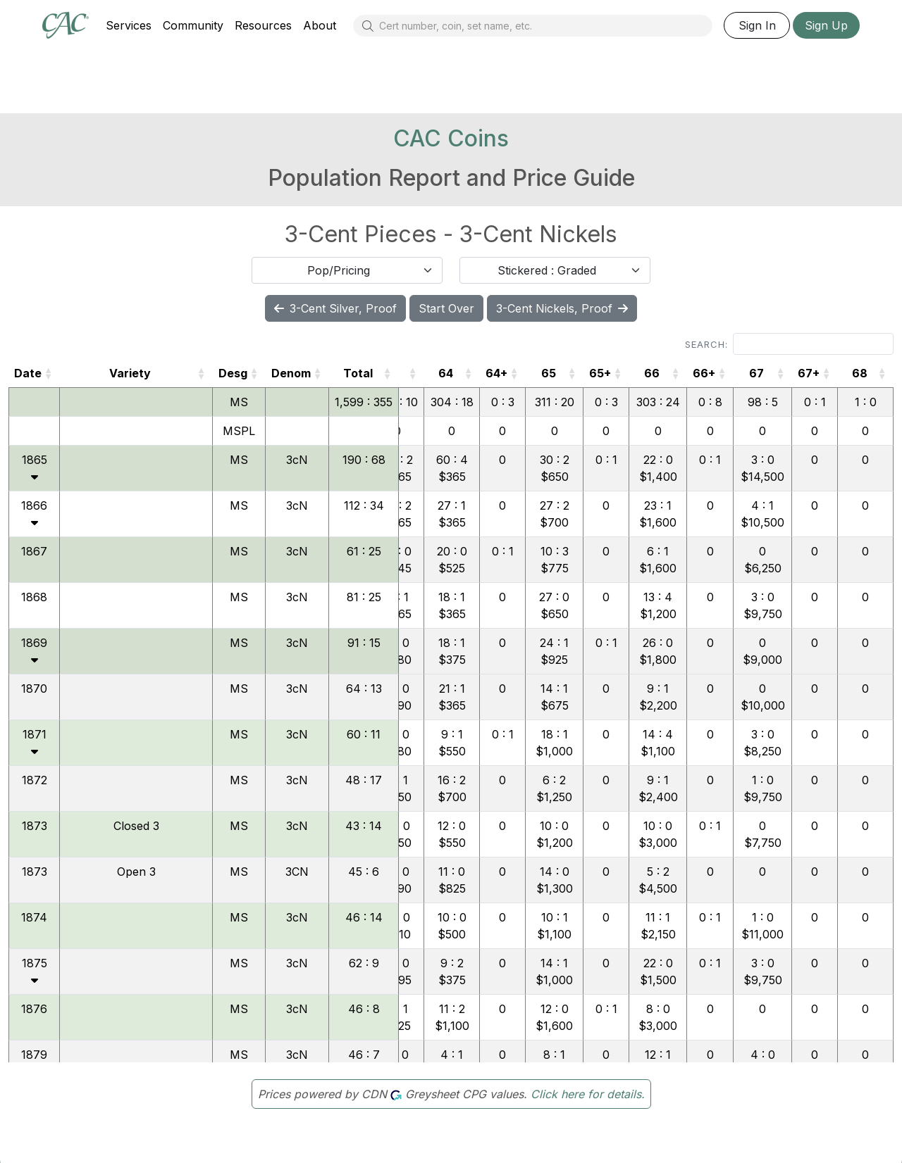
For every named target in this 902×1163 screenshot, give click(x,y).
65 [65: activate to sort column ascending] (548, 373)
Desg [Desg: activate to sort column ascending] (232, 373)
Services (129, 25)
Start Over (446, 308)
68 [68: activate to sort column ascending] (859, 373)
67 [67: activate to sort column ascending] (756, 373)
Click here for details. (588, 1094)
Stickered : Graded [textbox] (547, 270)
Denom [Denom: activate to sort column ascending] (291, 373)
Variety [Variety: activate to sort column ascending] (130, 373)
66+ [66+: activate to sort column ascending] (704, 373)
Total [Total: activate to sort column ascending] (358, 373)
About (319, 25)
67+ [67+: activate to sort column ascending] (809, 373)
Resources (263, 25)
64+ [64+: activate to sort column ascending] (496, 373)
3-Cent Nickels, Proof (562, 308)
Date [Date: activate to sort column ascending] (28, 373)
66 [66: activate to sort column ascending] (652, 373)
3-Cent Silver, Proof (335, 308)
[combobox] (347, 270)
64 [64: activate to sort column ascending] (445, 373)
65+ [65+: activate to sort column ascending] (600, 373)
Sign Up (826, 25)
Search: (789, 344)
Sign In (757, 25)
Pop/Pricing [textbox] (338, 270)
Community (193, 25)
